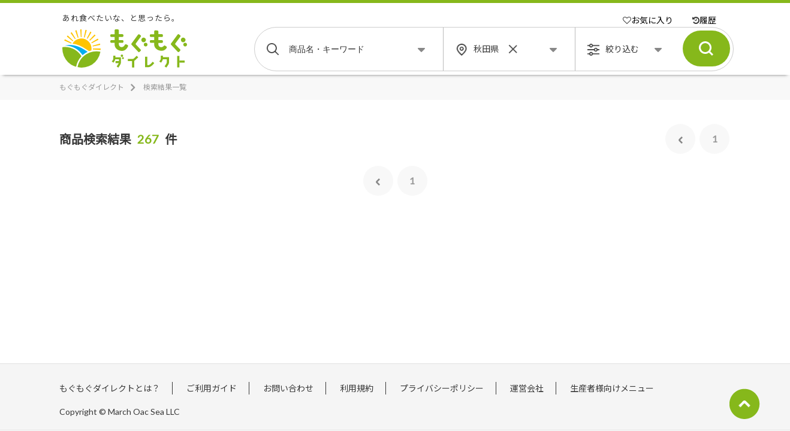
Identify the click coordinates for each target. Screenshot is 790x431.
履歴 (704, 20)
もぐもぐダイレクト (91, 87)
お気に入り (648, 20)
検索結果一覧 (164, 87)
